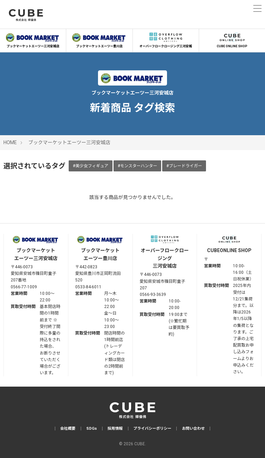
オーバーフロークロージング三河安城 (165, 39)
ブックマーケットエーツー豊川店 (99, 39)
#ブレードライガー (184, 165)
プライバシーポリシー (152, 428)
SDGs (91, 428)
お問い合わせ (193, 428)
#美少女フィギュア (90, 165)
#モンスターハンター (137, 165)
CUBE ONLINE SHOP (232, 39)
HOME (10, 142)
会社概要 (68, 428)
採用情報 (115, 428)
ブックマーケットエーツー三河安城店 (32, 39)
